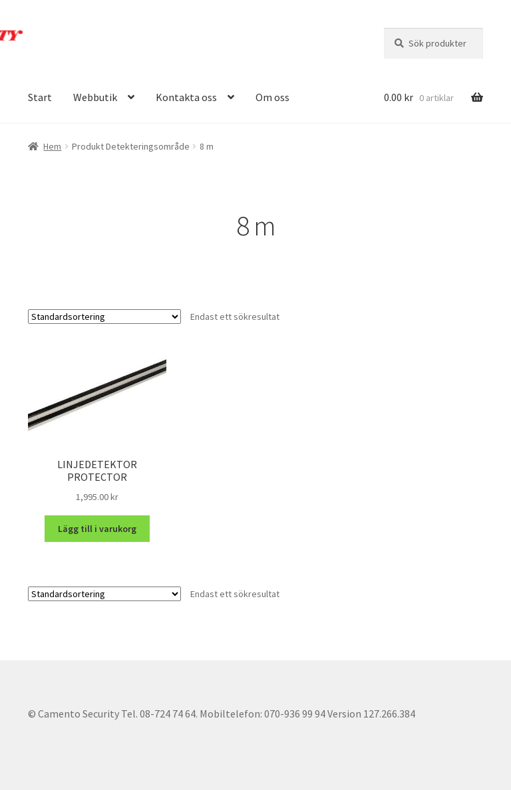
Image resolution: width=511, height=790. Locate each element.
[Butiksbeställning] (104, 316)
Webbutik (95, 97)
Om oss (272, 97)
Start (40, 97)
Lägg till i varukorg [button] (97, 529)
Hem (52, 146)
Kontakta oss (186, 97)
